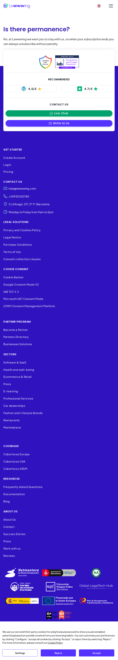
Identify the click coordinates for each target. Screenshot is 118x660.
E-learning (10, 391)
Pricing (8, 172)
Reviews (9, 555)
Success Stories (14, 534)
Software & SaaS (14, 362)
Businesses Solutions (17, 344)
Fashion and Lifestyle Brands (23, 413)
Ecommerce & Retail (17, 377)
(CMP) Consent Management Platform (29, 306)
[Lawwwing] (16, 6)
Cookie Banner (13, 277)
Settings (20, 652)
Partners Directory (16, 337)
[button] (59, 123)
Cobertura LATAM (15, 468)
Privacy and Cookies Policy (22, 230)
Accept (96, 652)
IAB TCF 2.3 (11, 291)
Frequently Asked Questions (23, 487)
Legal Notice (12, 237)
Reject (58, 652)
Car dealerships (14, 405)
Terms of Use (12, 252)
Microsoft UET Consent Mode (23, 299)
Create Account (14, 157)
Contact (8, 527)
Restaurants (11, 420)
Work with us (12, 548)
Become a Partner (15, 330)
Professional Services (18, 398)
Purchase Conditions (17, 244)
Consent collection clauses (22, 259)
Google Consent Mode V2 (21, 284)
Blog (6, 501)
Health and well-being (18, 369)
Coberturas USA (14, 461)
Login (7, 165)
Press (7, 384)
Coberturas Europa (16, 454)
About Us (9, 519)
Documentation (14, 494)
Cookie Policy (55, 642)
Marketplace (12, 427)
